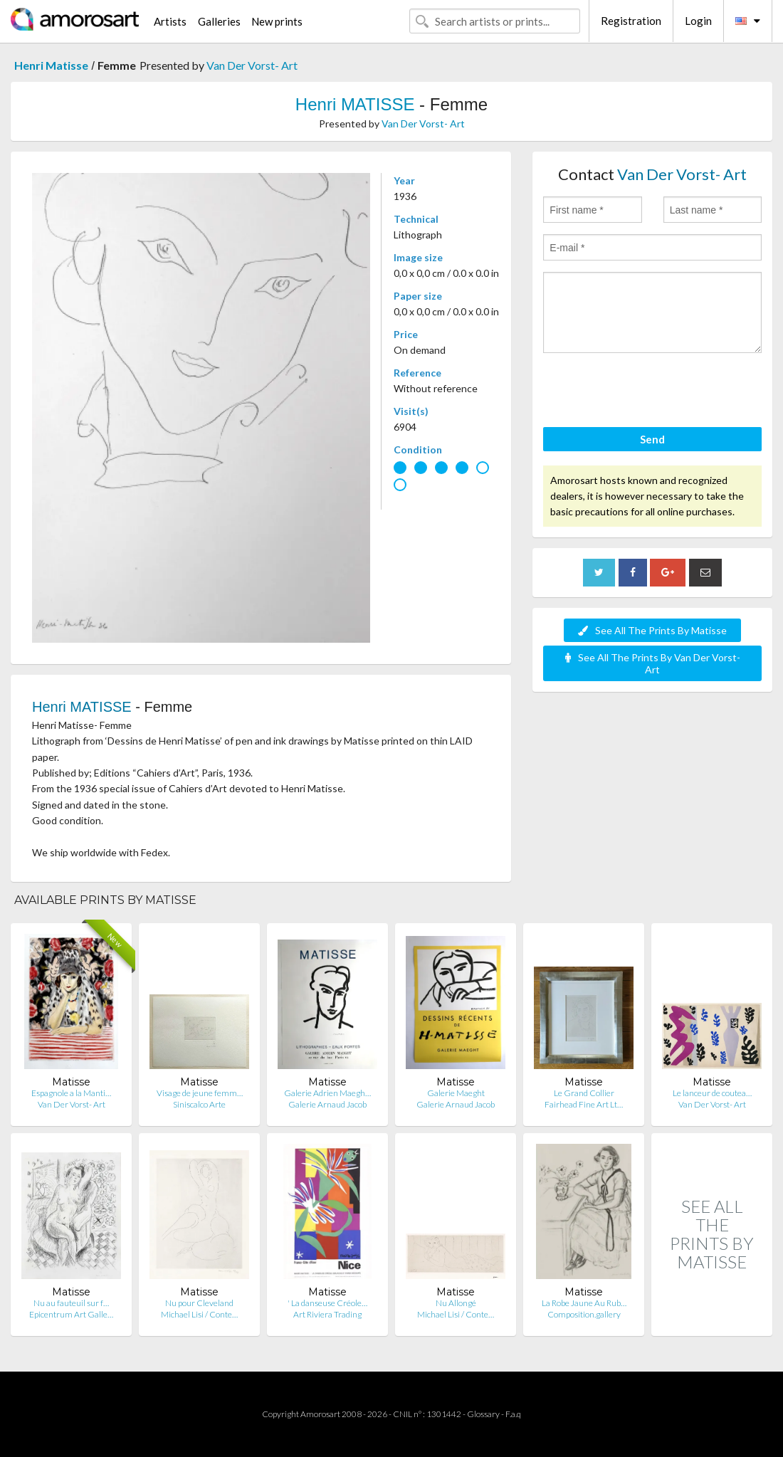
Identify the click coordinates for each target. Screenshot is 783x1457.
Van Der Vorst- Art (252, 65)
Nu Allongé (456, 1303)
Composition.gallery (584, 1314)
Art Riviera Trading (327, 1314)
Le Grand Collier (584, 1093)
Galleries (219, 21)
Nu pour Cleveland (199, 1303)
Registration (631, 20)
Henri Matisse (51, 65)
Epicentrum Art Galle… (71, 1314)
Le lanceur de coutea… (712, 1093)
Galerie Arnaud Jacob (327, 1104)
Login (698, 20)
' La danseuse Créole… (327, 1303)
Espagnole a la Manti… (71, 1093)
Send (652, 439)
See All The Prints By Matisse (652, 630)
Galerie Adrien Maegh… (327, 1093)
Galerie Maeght (456, 1093)
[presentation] (651, 392)
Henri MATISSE (355, 104)
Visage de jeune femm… (200, 1093)
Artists (170, 21)
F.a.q (513, 1414)
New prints (277, 21)
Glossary (483, 1414)
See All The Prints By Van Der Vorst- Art (652, 663)
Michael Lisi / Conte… (199, 1314)
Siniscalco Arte (199, 1104)
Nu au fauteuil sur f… (71, 1303)
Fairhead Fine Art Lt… (584, 1104)
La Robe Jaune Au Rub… (584, 1303)
